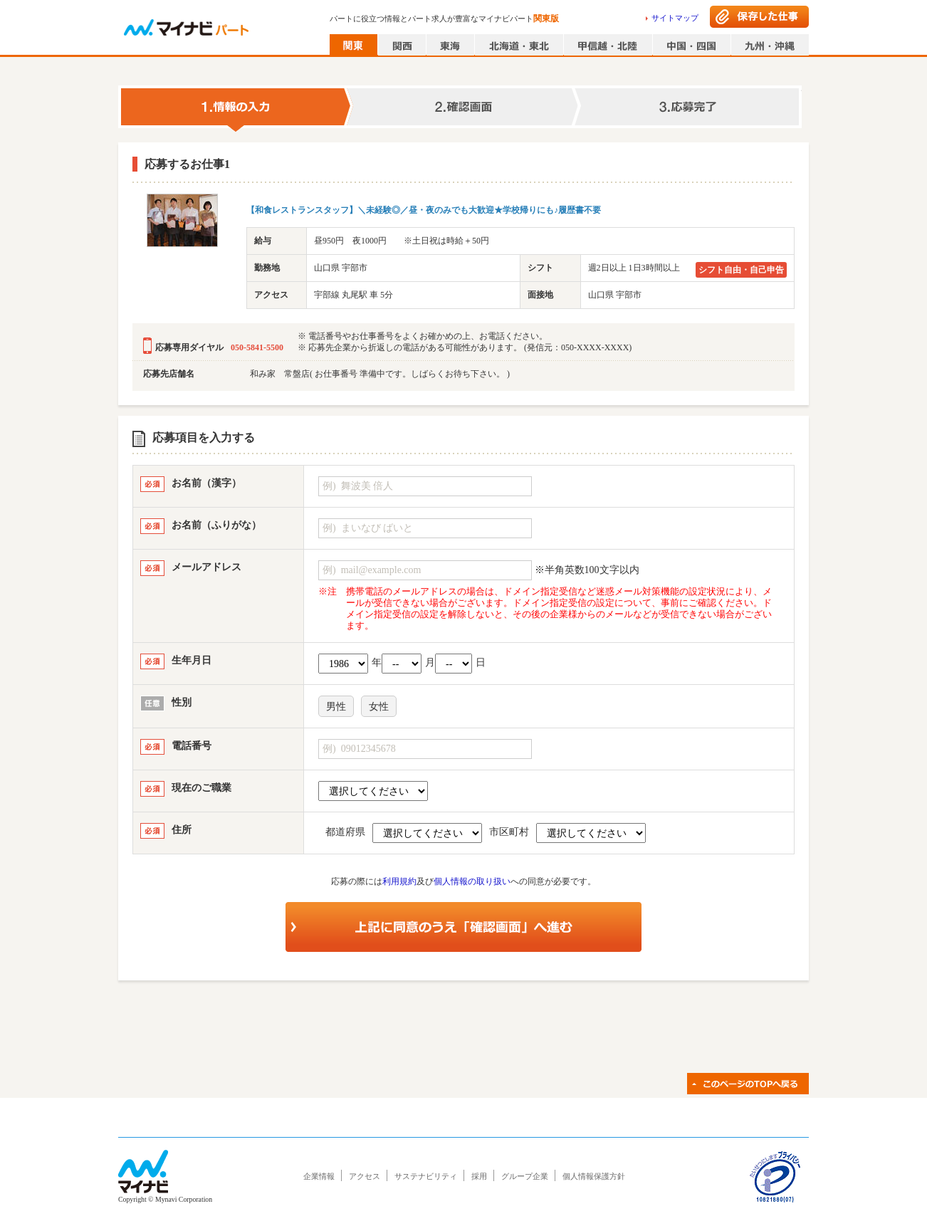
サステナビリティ (425, 1176)
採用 (479, 1176)
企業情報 (319, 1176)
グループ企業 (524, 1176)
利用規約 (399, 881)
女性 (379, 706)
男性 (336, 706)
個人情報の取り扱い (472, 881)
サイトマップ (674, 18)
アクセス (364, 1176)
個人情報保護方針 (593, 1176)
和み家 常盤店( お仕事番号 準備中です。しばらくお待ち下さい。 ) (380, 374)
